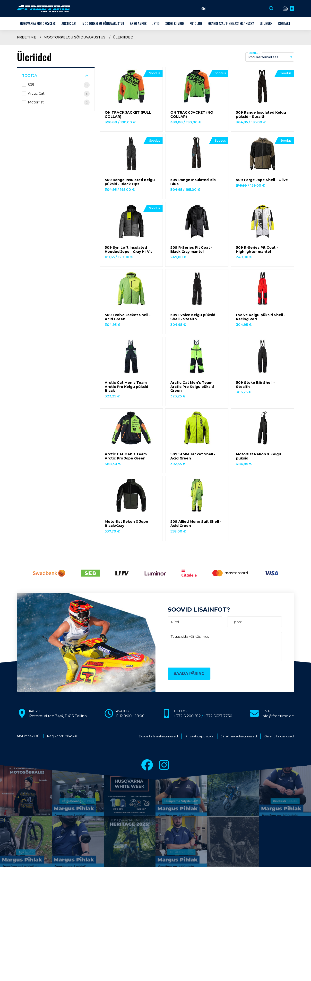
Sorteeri (255, 53)
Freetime (26, 37)
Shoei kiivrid (174, 23)
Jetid (155, 23)
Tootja (29, 75)
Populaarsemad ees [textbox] (263, 57)
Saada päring (189, 673)
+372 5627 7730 (218, 716)
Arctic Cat (69, 23)
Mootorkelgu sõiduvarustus (103, 23)
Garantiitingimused (279, 736)
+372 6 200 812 (187, 716)
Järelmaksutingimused (239, 736)
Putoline (196, 23)
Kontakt (284, 23)
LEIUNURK (266, 23)
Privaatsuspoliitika (199, 736)
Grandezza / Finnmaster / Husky (231, 23)
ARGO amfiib (138, 23)
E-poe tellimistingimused (158, 736)
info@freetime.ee (278, 716)
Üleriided (123, 37)
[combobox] (269, 57)
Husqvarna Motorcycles (38, 23)
